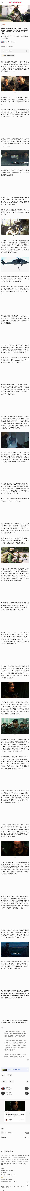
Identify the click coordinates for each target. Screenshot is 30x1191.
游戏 (3, 1075)
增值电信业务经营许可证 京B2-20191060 (7, 1170)
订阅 (27, 1093)
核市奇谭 (20, 1163)
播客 (11, 1163)
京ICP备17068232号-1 (4, 1172)
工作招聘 (7, 1187)
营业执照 (2, 1168)
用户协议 (18, 1186)
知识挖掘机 (3, 24)
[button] (3, 51)
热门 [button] (25, 1137)
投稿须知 (13, 1186)
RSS (2, 1164)
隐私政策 (22, 1186)
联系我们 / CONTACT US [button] (6, 1186)
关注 (27, 1088)
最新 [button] (28, 1137)
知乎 (2, 1163)
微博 (5, 1163)
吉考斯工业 (15, 1163)
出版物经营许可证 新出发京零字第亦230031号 (8, 1181)
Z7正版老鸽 (8, 1088)
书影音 (9, 1075)
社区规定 (3, 1187)
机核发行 (24, 1163)
